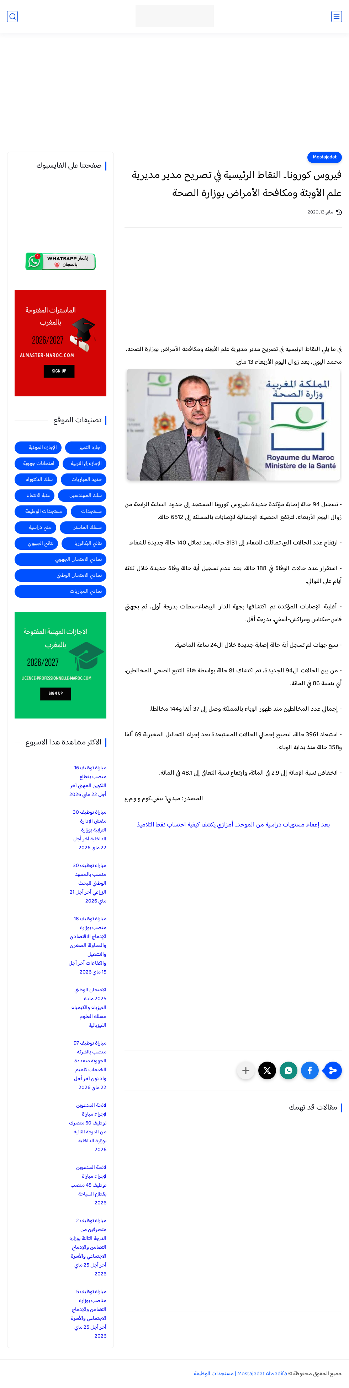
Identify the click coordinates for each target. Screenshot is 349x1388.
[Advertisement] (174, 96)
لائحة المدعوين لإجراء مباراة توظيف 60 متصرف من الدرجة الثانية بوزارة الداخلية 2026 (87, 1127)
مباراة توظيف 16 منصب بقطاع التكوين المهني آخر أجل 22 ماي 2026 (87, 781)
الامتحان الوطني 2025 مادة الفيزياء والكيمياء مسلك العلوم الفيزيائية (88, 1008)
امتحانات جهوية (38, 463)
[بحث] (12, 16)
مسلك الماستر (88, 527)
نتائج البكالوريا (88, 543)
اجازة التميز (90, 447)
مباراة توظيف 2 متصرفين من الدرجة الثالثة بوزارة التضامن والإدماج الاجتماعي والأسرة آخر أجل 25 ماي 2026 (87, 1247)
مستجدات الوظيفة (44, 511)
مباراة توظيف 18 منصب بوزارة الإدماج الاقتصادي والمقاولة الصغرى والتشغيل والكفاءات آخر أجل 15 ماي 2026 (87, 946)
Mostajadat (325, 157)
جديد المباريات (87, 479)
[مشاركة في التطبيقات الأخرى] (246, 1070)
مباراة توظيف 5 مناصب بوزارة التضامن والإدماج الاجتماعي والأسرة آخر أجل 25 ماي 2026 (88, 1314)
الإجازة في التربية (86, 463)
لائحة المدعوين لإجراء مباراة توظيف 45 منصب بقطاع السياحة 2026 (88, 1185)
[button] (310, 1070)
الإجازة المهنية (42, 447)
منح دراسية (40, 527)
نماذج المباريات (86, 591)
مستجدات (91, 511)
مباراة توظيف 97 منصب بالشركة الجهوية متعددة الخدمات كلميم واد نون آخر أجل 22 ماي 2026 (90, 1065)
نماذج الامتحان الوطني (79, 575)
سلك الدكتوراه (39, 479)
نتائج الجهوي (40, 543)
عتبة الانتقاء (38, 495)
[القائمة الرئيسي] (336, 16)
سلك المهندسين (85, 495)
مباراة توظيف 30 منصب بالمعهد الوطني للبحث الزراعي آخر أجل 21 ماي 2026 (88, 883)
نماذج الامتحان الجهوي (78, 559)
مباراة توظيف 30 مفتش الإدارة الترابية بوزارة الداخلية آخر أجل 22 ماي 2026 (89, 830)
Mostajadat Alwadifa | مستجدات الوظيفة (240, 1374)
